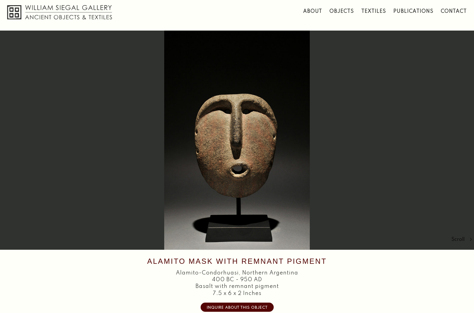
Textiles (373, 11)
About (312, 11)
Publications (413, 11)
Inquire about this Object (237, 308)
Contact (454, 11)
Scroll (461, 239)
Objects (341, 11)
